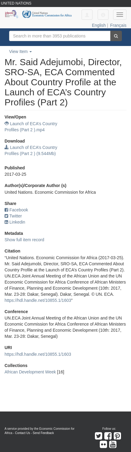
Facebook (16, 209)
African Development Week (30, 371)
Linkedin (15, 222)
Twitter (13, 216)
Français (118, 25)
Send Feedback (43, 433)
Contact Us (22, 433)
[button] (103, 14)
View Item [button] (20, 51)
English (99, 25)
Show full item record (24, 239)
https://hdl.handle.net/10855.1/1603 (38, 300)
